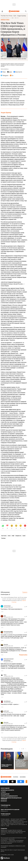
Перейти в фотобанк (21, 58)
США (14, 15)
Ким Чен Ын (3, 535)
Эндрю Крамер (21, 15)
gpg (5, 615)
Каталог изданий (5, 788)
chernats (6, 722)
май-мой (6, 711)
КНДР (13, 535)
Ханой (24, 535)
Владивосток (18, 535)
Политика (3, 538)
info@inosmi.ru (4, 811)
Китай (9, 535)
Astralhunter (7, 701)
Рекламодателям (5, 794)
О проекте (3, 792)
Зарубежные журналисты (7, 790)
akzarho (6, 644)
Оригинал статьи (5, 19)
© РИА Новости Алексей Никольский (9, 58)
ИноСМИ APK (4, 800)
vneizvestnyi (7, 606)
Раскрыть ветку (23, 654)
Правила (24, 592)
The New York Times (6, 15)
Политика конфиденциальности (9, 796)
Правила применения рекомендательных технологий (11, 798)
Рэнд (5, 675)
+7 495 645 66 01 (5, 815)
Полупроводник (8, 631)
